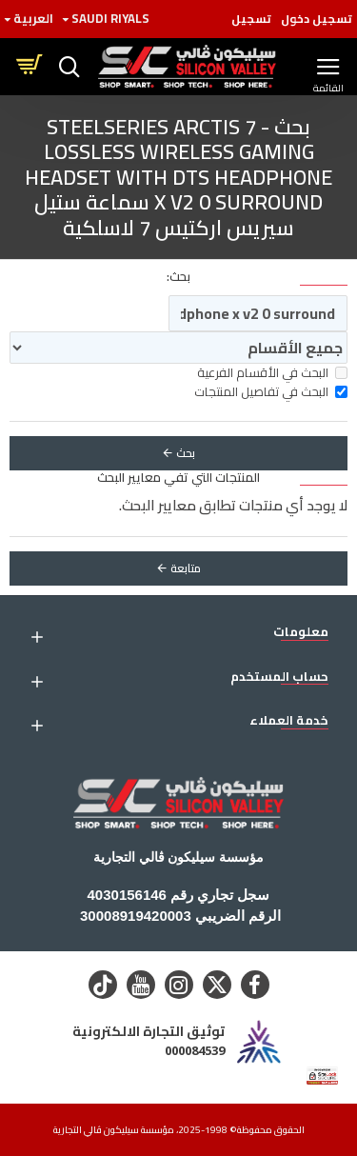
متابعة (185, 568)
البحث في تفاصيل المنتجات (270, 392)
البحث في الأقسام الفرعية (272, 373)
